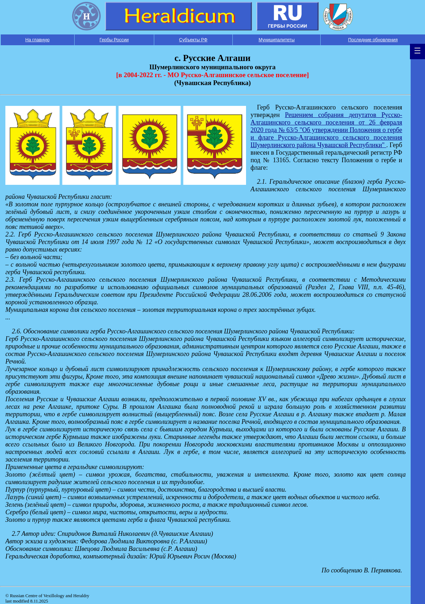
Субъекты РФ (193, 39)
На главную (37, 39)
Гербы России (113, 39)
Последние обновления (373, 39)
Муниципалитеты (276, 39)
